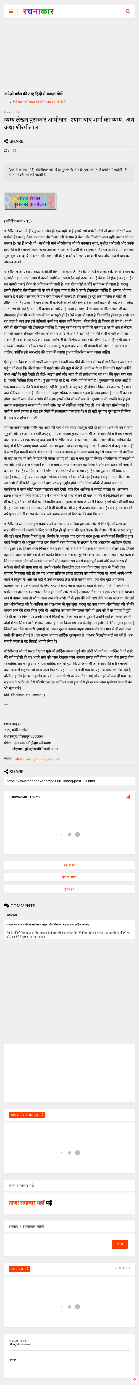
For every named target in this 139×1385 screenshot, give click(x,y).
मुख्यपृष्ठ (69, 889)
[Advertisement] (69, 52)
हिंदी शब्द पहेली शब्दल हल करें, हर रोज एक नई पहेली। (39, 102)
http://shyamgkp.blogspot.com (38, 758)
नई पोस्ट (69, 865)
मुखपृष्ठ (12, 1359)
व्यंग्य (18, 112)
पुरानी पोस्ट (69, 877)
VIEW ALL (122, 1268)
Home (7, 112)
